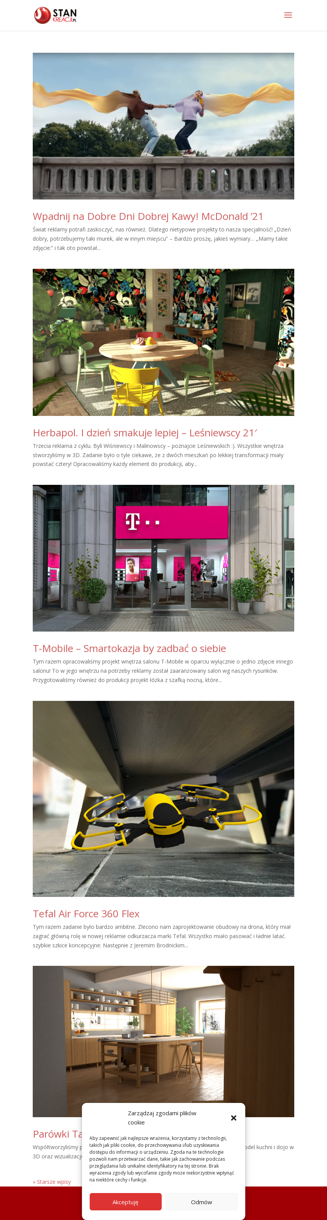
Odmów (201, 1202)
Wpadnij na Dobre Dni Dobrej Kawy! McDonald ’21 (148, 216)
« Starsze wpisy (52, 1181)
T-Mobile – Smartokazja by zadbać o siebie (129, 648)
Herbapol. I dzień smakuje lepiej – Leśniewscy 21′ (145, 432)
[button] (234, 1118)
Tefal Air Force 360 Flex (86, 913)
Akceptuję (125, 1202)
